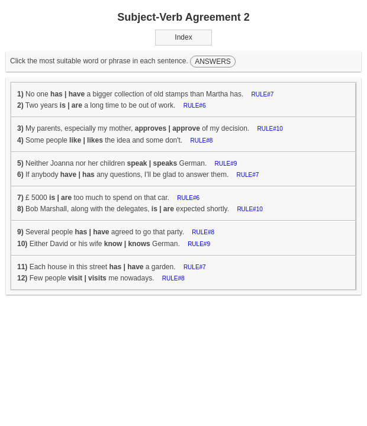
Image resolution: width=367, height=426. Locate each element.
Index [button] (183, 37)
